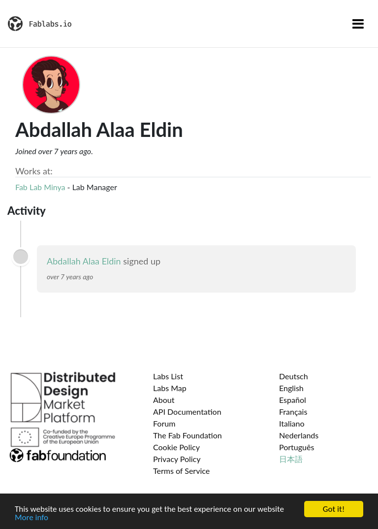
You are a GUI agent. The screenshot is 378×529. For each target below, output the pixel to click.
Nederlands (298, 435)
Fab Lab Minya (40, 187)
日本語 (291, 458)
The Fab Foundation (187, 435)
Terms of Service (181, 470)
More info (31, 518)
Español (292, 399)
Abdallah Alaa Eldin (84, 261)
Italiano (292, 423)
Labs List (168, 376)
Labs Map (170, 388)
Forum (164, 423)
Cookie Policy (176, 447)
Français (293, 411)
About (164, 399)
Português (296, 447)
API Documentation (187, 411)
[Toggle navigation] (358, 24)
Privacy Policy (177, 458)
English (291, 388)
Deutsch (293, 376)
